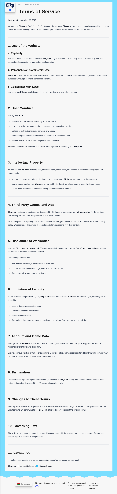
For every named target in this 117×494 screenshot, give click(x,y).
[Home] (10, 5)
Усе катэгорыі (94, 486)
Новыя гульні (94, 483)
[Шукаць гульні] (10, 10)
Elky (19, 4)
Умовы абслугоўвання (32, 4)
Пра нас (71, 488)
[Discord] (51, 486)
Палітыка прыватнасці (77, 483)
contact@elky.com (28, 466)
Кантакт (92, 488)
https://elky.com (45, 466)
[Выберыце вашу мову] (23, 484)
